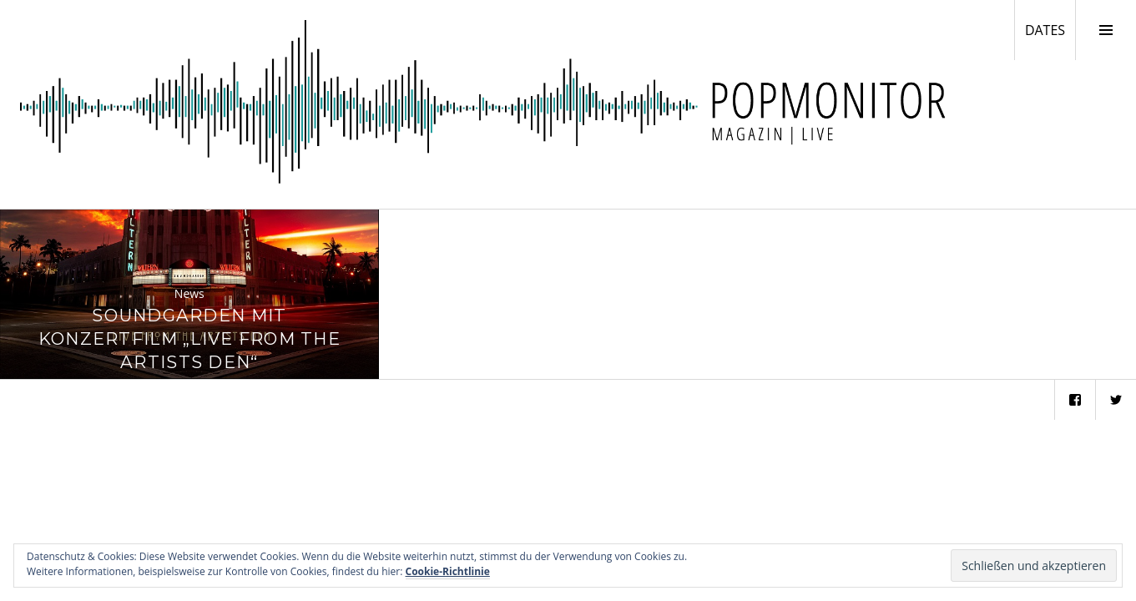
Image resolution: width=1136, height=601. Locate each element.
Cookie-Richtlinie (448, 571)
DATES (1050, 29)
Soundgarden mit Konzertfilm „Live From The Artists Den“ (189, 338)
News (189, 293)
